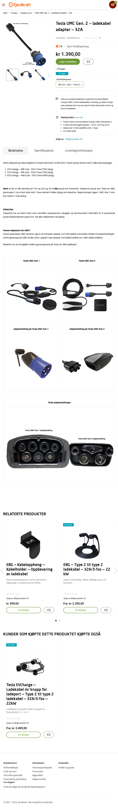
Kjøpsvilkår (37, 775)
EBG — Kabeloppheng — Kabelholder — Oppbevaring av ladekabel (29, 569)
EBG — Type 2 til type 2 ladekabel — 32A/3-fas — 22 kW (86, 569)
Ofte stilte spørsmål (13, 775)
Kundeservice (10, 762)
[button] (56, 620)
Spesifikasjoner (44, 150)
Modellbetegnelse (64, 79)
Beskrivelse (15, 150)
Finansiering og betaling (15, 779)
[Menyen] (3, 5)
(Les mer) (79, 117)
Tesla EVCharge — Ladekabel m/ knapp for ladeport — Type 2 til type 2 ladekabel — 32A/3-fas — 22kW (30, 694)
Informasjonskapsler (42, 767)
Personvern (37, 771)
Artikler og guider (66, 767)
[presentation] (3, 571)
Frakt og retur (10, 771)
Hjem (5, 13)
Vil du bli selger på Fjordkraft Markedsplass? (24, 786)
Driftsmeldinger (11, 767)
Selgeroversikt (39, 779)
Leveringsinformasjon (79, 150)
